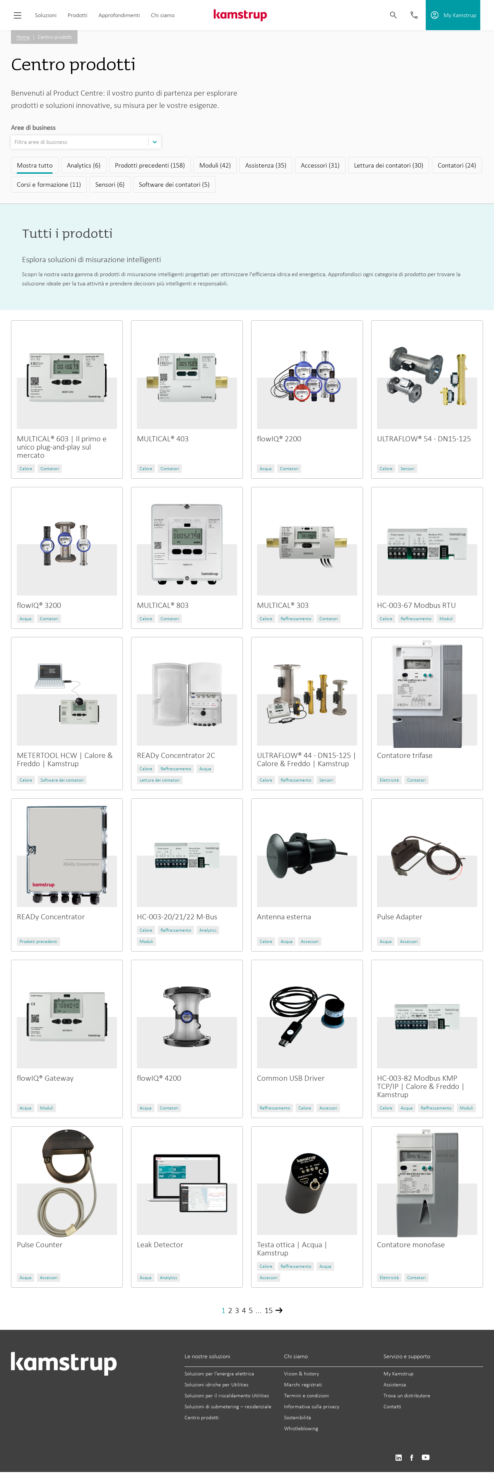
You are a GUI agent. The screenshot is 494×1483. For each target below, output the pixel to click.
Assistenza (395, 1384)
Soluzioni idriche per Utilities (216, 1384)
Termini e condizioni (306, 1395)
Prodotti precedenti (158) (150, 165)
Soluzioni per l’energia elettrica (219, 1373)
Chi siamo (163, 15)
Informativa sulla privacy (311, 1406)
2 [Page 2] (230, 1310)
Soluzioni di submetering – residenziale (228, 1406)
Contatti (392, 1406)
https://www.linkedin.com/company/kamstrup (398, 1458)
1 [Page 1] (223, 1310)
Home (23, 37)
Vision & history (301, 1373)
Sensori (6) (110, 184)
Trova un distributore (407, 1395)
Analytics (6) (84, 165)
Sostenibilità (297, 1417)
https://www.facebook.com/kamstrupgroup (411, 1458)
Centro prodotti (202, 1417)
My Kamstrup (398, 1373)
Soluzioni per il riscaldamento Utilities (227, 1395)
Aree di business (33, 127)
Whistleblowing (301, 1428)
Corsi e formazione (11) (49, 184)
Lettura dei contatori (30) (388, 165)
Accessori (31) (320, 165)
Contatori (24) (457, 165)
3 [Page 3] (237, 1310)
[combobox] (15, 142)
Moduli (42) (215, 165)
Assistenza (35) (265, 165)
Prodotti (77, 15)
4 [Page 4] (244, 1310)
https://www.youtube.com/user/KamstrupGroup (426, 1458)
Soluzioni (46, 15)
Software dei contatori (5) (174, 184)
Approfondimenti (119, 15)
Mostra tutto (34, 165)
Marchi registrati (303, 1384)
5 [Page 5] (251, 1310)
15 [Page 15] (268, 1310)
